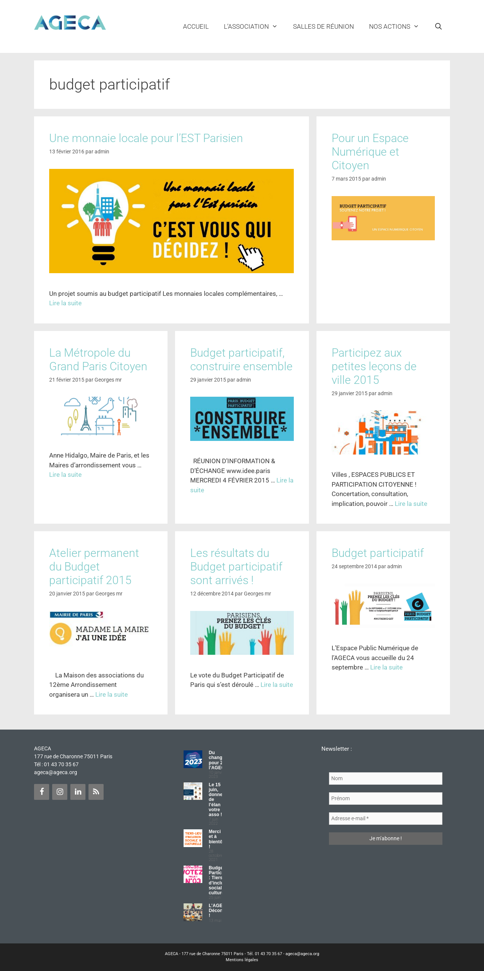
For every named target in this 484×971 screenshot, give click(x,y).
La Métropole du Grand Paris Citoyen (98, 359)
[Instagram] (59, 792)
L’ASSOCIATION (254, 26)
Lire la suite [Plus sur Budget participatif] (386, 667)
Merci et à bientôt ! (216, 839)
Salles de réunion (323, 26)
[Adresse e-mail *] (385, 818)
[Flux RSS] (96, 792)
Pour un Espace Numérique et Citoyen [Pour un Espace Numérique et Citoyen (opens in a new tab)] (370, 151)
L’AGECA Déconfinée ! (221, 910)
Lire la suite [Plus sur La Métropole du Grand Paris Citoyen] (65, 474)
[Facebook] (41, 792)
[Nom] (385, 778)
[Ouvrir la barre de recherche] (438, 26)
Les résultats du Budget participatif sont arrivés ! (236, 566)
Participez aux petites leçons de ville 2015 (374, 366)
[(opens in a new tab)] (383, 238)
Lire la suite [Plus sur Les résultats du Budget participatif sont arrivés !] (277, 684)
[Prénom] (385, 798)
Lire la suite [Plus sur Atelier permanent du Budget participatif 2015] (111, 694)
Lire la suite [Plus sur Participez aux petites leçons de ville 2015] (411, 503)
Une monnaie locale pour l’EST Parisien (146, 138)
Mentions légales (242, 959)
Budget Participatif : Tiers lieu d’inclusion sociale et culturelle (221, 880)
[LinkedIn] (77, 792)
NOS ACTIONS (398, 26)
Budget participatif (378, 553)
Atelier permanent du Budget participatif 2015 (94, 566)
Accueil (196, 26)
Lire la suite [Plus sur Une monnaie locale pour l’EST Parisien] (65, 303)
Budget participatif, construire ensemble (241, 359)
